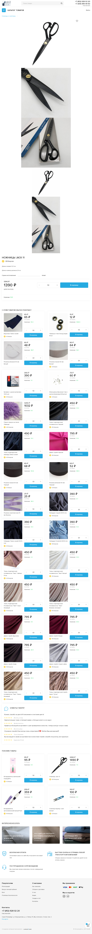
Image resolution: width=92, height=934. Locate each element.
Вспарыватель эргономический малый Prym (13, 810)
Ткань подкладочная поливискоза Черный (56, 423)
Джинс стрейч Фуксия (56, 452)
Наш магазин (86, 5)
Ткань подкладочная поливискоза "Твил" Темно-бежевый (12, 694)
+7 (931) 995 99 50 (82, 4)
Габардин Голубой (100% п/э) (58, 541)
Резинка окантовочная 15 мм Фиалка (12, 514)
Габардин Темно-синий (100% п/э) (13, 542)
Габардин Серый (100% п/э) (58, 513)
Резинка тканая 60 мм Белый (56, 363)
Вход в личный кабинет (9, 889)
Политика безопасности (9, 895)
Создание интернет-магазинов (12, 929)
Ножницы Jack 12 (54, 776)
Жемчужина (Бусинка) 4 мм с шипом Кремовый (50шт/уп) (58, 393)
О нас (34, 892)
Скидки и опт (36, 898)
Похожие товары (9, 751)
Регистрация (6, 886)
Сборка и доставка (38, 889)
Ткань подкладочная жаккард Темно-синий (11, 453)
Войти (88, 10)
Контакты (35, 901)
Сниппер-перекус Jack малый (56, 810)
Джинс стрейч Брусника (11, 636)
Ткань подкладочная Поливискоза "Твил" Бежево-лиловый (56, 606)
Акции (34, 895)
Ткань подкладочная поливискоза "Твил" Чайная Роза (13, 573)
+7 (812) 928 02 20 (82, 1)
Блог (3, 892)
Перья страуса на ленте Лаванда (11, 423)
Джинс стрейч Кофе (10, 664)
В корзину (74, 285)
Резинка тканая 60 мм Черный (11, 484)
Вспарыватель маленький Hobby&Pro (12, 777)
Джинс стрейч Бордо (56, 636)
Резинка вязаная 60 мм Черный (57, 484)
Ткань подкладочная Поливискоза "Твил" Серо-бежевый (12, 606)
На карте (5, 919)
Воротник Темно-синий (11, 333)
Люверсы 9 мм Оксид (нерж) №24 (58, 335)
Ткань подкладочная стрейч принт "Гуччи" (58, 693)
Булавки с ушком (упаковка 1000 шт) (12, 393)
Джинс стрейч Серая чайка (58, 664)
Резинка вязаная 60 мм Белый (11, 363)
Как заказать (36, 886)
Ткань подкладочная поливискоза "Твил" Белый (58, 572)
